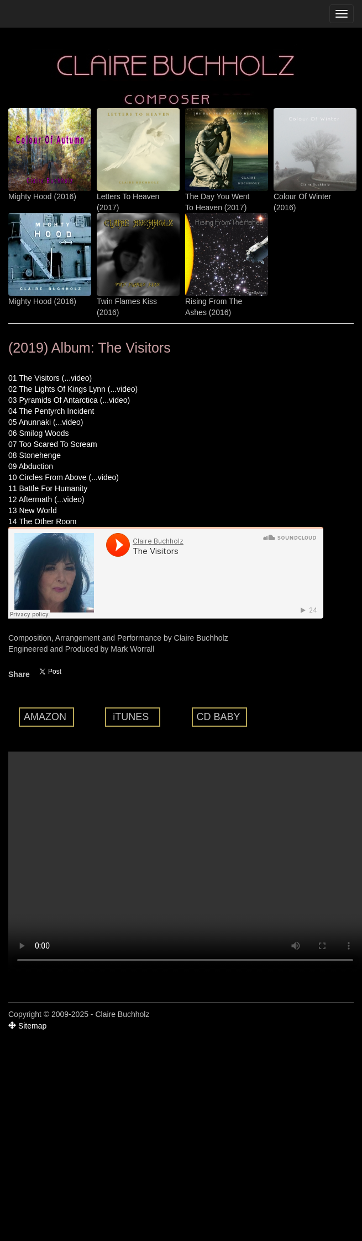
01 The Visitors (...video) (50, 378)
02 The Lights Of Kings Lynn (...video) (73, 389)
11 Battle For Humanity (47, 488)
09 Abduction (30, 466)
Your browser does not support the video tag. (185, 862)
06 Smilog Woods (38, 433)
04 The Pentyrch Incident (51, 411)
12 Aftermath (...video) (46, 499)
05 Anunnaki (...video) (45, 422)
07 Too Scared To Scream (52, 444)
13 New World (32, 510)
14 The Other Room (42, 521)
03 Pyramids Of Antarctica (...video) (69, 400)
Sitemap (27, 1025)
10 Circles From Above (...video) (63, 477)
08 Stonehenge (34, 455)
